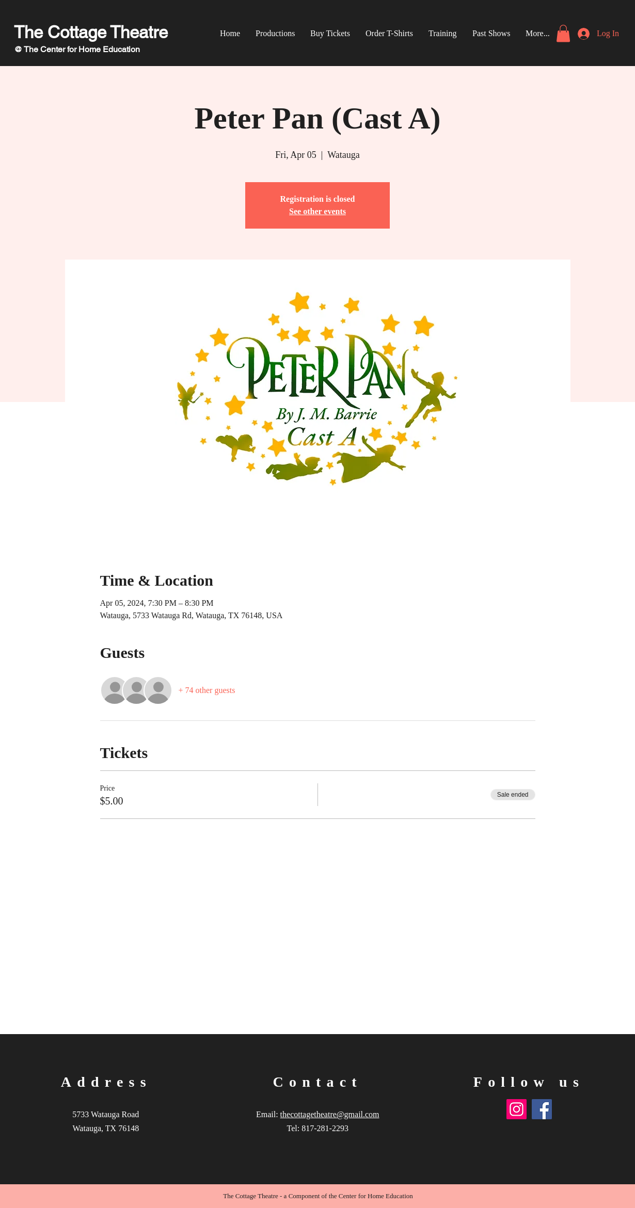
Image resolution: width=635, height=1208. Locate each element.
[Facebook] (542, 1109)
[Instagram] (516, 1109)
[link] (563, 33)
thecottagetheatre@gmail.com (329, 1114)
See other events (317, 211)
